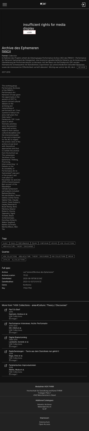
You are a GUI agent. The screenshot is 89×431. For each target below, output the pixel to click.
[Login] (83, 7)
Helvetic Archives (44, 404)
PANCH (6, 51)
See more (81, 67)
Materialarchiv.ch (44, 407)
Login (29, 32)
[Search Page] (44, 4)
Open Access (44, 424)
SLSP (44, 409)
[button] (5, 5)
